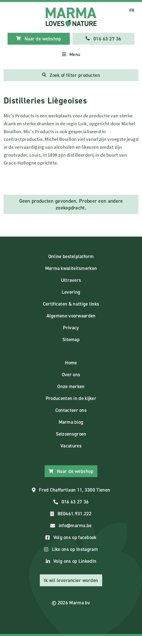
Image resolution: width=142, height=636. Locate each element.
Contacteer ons (71, 410)
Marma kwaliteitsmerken (71, 268)
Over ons (71, 374)
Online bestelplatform (71, 256)
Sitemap (71, 339)
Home (71, 363)
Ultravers (71, 280)
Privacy (71, 328)
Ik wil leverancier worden (71, 580)
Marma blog (71, 422)
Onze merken (70, 386)
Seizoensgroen (71, 434)
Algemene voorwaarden (71, 316)
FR (132, 10)
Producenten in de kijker (71, 398)
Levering (71, 292)
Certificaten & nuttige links (71, 304)
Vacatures (71, 446)
